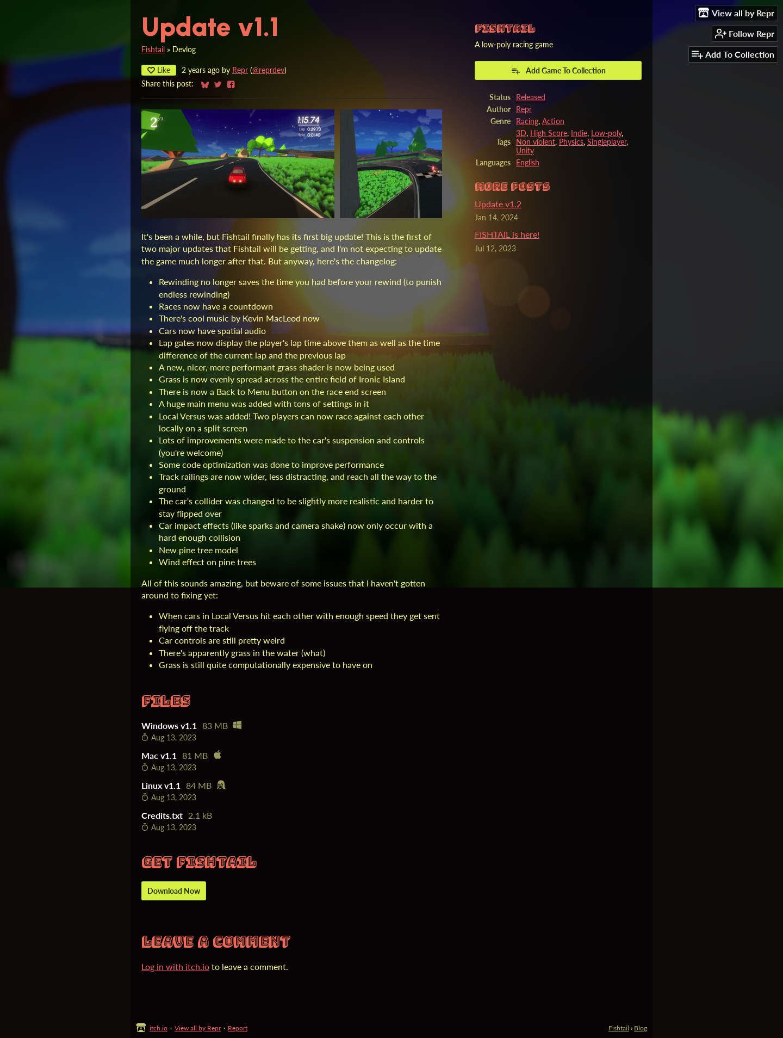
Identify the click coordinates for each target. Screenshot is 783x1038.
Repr (240, 70)
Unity (525, 150)
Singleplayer (606, 142)
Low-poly (606, 133)
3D (521, 133)
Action (553, 121)
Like (158, 70)
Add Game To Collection (558, 71)
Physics (571, 142)
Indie (579, 133)
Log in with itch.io (175, 966)
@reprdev (268, 70)
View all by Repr (198, 1028)
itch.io (158, 1028)
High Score (548, 133)
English (527, 162)
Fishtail (153, 49)
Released (530, 97)
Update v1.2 (498, 204)
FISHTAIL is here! (507, 234)
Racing (527, 121)
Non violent (535, 142)
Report (237, 1028)
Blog (640, 1028)
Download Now (173, 890)
